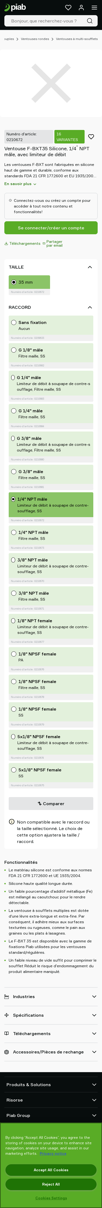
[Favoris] (68, 7)
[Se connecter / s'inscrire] (81, 7)
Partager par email (53, 243)
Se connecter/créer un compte (51, 227)
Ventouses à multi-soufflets (77, 39)
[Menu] (94, 7)
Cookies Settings (51, 1198)
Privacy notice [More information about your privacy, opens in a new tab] (53, 1153)
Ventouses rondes (35, 39)
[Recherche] (90, 20)
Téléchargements (22, 243)
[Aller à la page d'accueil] (15, 8)
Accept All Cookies (51, 1170)
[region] (51, 1165)
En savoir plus (20, 183)
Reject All (51, 1184)
